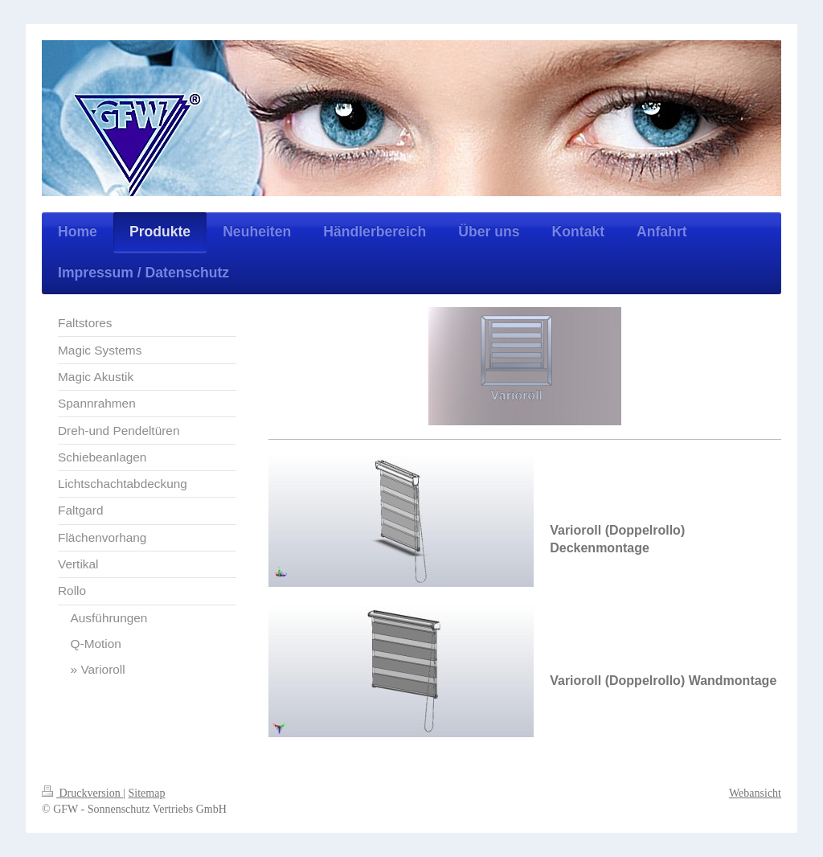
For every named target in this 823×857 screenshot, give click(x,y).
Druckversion (82, 793)
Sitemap (147, 793)
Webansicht (755, 793)
